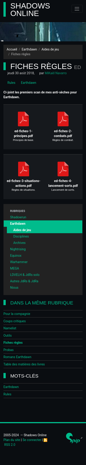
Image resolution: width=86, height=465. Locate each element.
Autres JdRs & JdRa (24, 281)
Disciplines (21, 236)
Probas (8, 350)
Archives (19, 243)
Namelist (9, 328)
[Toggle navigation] (77, 9)
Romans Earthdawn (17, 357)
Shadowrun (18, 217)
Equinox (15, 255)
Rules (9, 83)
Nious (14, 287)
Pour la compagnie (16, 314)
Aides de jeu (50, 49)
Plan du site (11, 440)
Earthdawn (29, 49)
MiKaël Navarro (56, 73)
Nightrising (18, 249)
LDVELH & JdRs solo (24, 275)
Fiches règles (13, 342)
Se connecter (31, 440)
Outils (7, 335)
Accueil (12, 49)
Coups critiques (14, 321)
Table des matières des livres (24, 364)
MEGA (14, 268)
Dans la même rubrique (41, 302)
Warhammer (19, 262)
